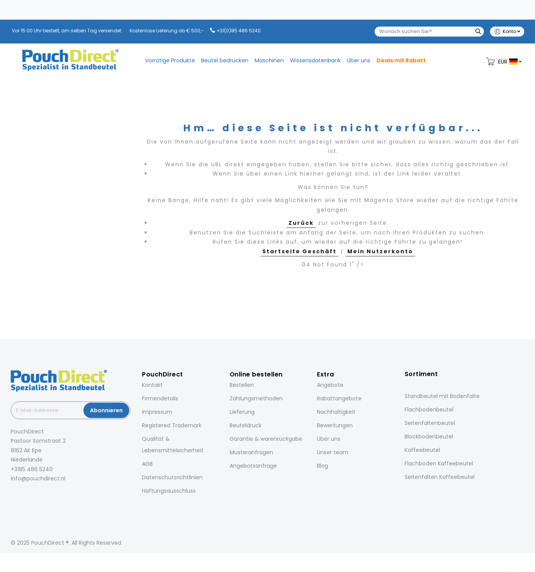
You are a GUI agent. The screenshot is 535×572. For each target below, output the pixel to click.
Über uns (328, 439)
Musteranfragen (251, 452)
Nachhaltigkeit (336, 412)
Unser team (332, 452)
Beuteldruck (246, 425)
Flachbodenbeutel (429, 409)
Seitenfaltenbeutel (430, 423)
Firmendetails (160, 398)
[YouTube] (55, 495)
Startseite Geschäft (299, 251)
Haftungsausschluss (169, 491)
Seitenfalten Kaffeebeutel (440, 477)
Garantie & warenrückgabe (266, 439)
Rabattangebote (339, 398)
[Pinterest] (44, 495)
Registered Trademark (172, 425)
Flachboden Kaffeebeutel (439, 463)
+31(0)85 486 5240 (239, 30)
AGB (147, 464)
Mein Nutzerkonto (380, 251)
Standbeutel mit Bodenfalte (442, 396)
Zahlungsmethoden (256, 398)
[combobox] (429, 32)
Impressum (157, 412)
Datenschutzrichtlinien (172, 477)
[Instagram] (23, 495)
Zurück (301, 223)
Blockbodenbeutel (429, 436)
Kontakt (152, 385)
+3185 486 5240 (32, 469)
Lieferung (242, 412)
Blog (322, 466)
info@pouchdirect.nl (38, 478)
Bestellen (242, 385)
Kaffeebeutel (422, 450)
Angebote (330, 385)
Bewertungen (335, 425)
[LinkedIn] (33, 495)
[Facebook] (12, 495)
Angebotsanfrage (253, 466)
